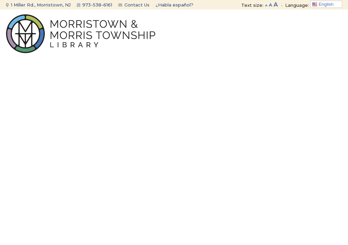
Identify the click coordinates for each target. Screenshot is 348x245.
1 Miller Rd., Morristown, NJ (38, 4)
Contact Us (134, 4)
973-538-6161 (97, 4)
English (322, 4)
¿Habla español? (174, 4)
